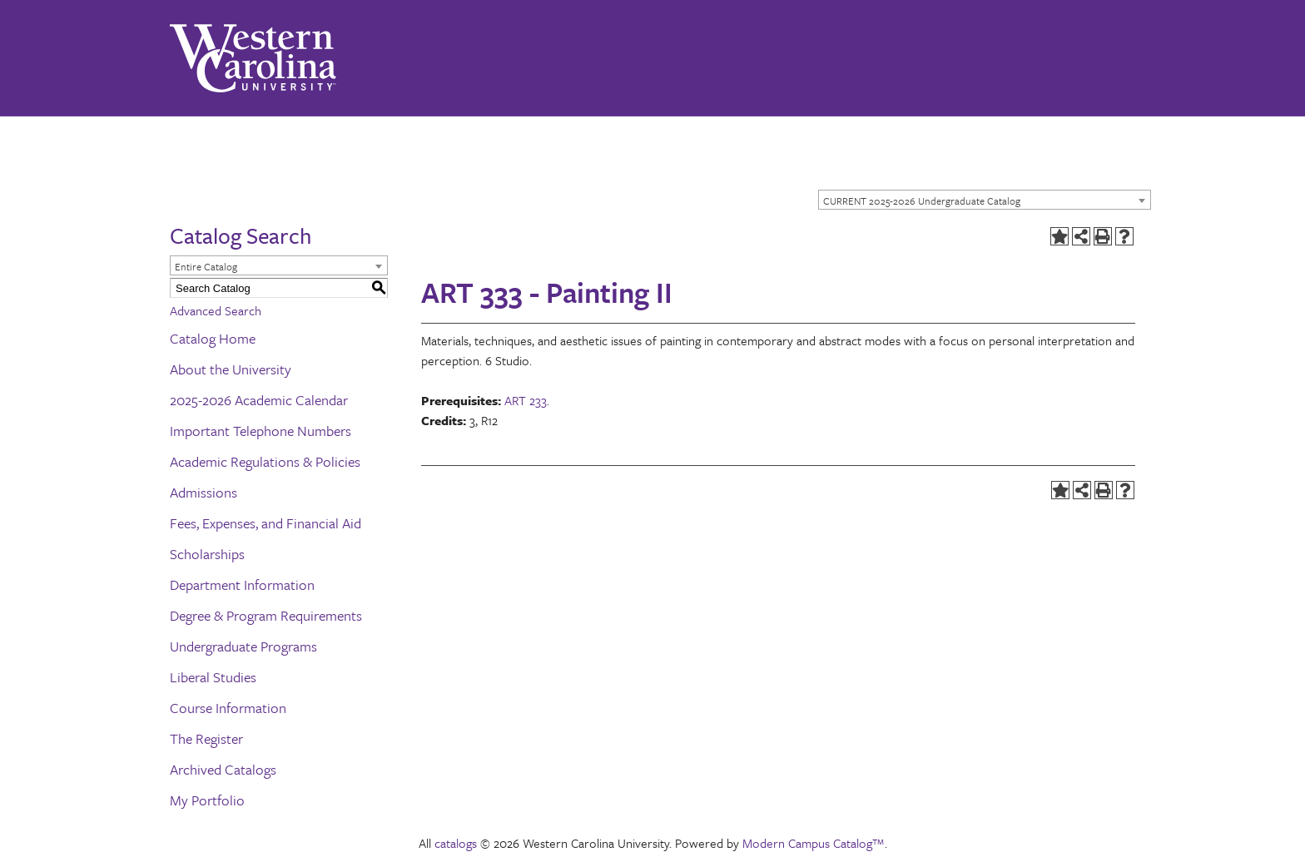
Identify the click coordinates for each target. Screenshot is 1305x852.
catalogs (455, 843)
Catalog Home (213, 338)
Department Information (242, 584)
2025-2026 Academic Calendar (259, 399)
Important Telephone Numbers (260, 430)
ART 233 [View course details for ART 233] (525, 400)
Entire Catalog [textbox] (206, 266)
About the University (230, 369)
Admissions (203, 492)
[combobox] (984, 200)
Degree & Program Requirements (266, 615)
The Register (206, 738)
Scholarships (207, 553)
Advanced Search (215, 310)
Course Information (228, 707)
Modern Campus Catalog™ (813, 843)
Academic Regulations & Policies (265, 461)
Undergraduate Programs (243, 646)
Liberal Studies (213, 676)
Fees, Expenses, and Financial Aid (265, 523)
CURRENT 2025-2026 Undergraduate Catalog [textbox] (921, 200)
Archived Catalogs (223, 769)
